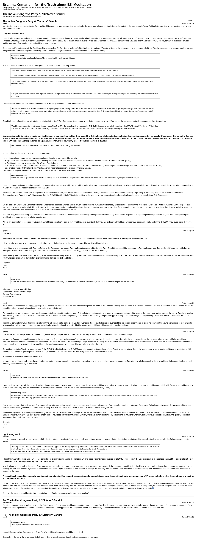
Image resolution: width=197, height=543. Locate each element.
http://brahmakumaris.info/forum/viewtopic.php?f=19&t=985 (22, 16)
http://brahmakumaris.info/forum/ (13, 9)
